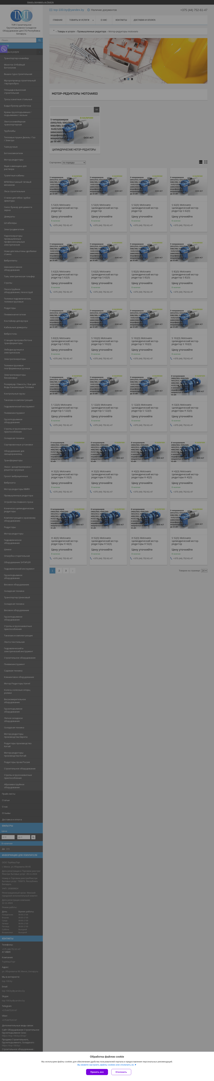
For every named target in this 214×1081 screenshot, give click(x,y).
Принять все (97, 1072)
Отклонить (121, 1072)
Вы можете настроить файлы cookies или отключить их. (105, 1065)
